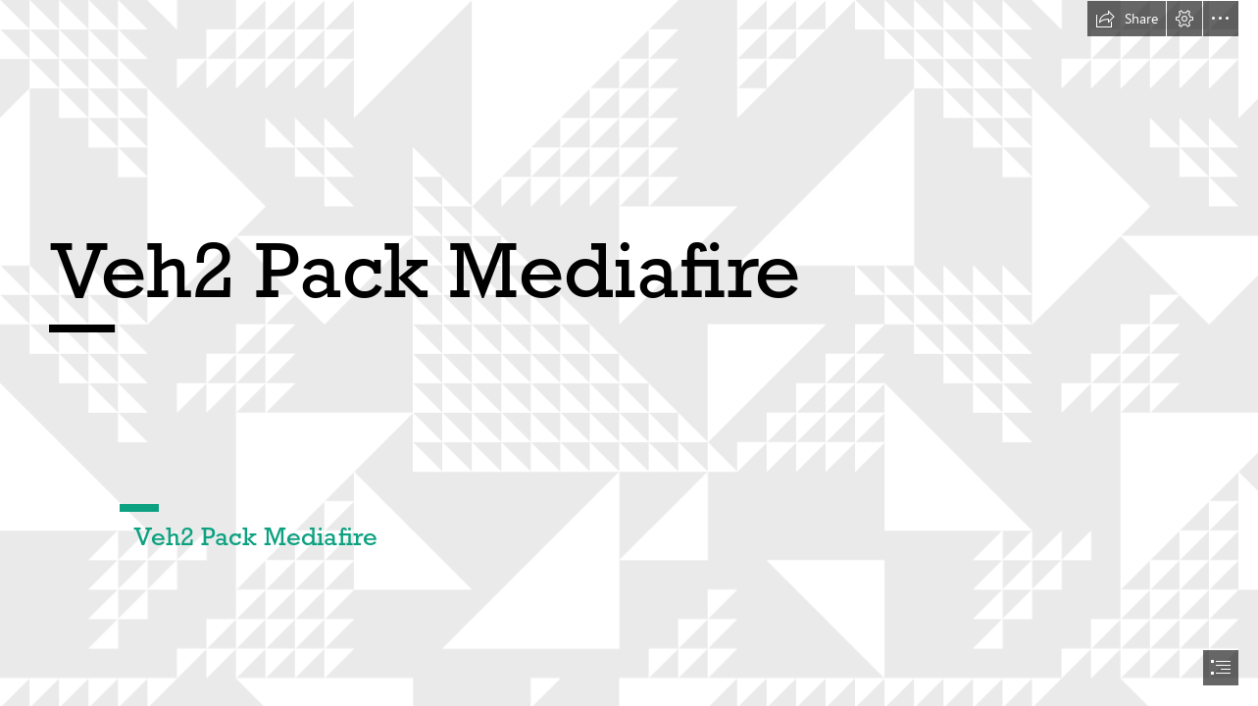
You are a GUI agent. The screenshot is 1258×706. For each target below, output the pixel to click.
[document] (629, 353)
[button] (1126, 18)
